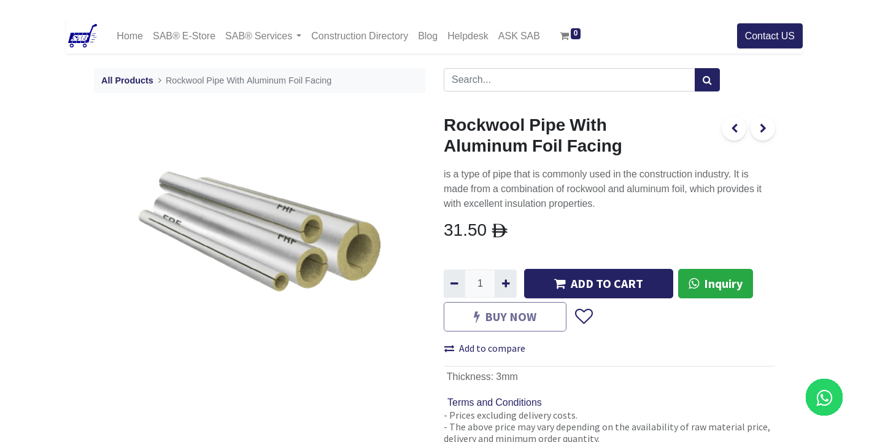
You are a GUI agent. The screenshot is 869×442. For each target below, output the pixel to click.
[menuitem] (130, 35)
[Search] (707, 79)
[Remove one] (454, 283)
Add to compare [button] (484, 348)
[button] (583, 316)
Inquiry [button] (716, 283)
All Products (127, 80)
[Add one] (505, 283)
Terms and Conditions (494, 402)
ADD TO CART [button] (598, 283)
